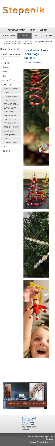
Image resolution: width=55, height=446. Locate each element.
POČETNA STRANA (16, 30)
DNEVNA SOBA (10, 96)
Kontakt (50, 439)
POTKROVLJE (10, 123)
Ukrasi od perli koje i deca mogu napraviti (35, 54)
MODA (32, 30)
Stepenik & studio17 (45, 442)
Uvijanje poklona (10, 142)
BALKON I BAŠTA (11, 127)
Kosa (5, 72)
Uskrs (6, 138)
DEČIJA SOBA (10, 108)
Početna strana (17, 42)
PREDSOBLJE (10, 115)
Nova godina (39, 42)
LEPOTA (43, 30)
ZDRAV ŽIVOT (9, 36)
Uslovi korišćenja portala (41, 436)
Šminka (6, 67)
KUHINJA (8, 92)
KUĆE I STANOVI (11, 89)
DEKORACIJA (10, 119)
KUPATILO (8, 112)
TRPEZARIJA (9, 100)
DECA (36, 36)
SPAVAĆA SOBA (11, 104)
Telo (4, 76)
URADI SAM (9, 131)
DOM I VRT (24, 36)
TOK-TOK (48, 36)
